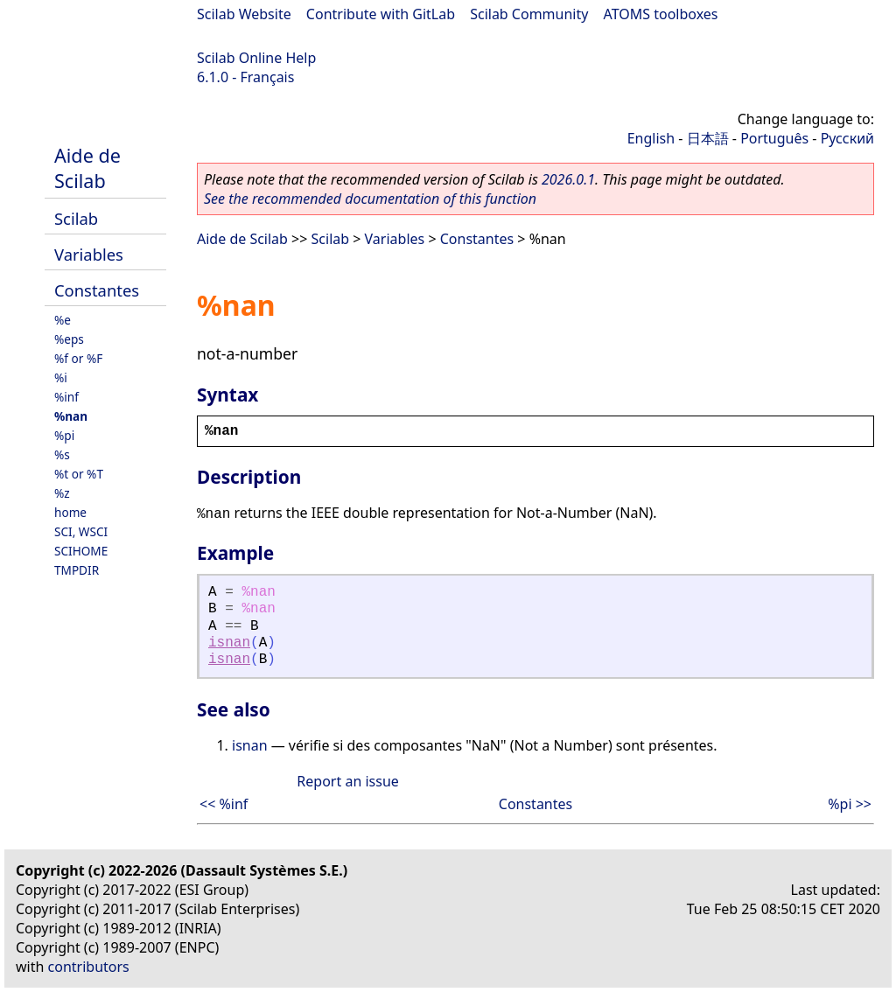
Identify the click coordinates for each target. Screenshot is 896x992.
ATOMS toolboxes (661, 14)
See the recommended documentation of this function (370, 198)
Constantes (96, 290)
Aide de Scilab (87, 168)
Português (774, 138)
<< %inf (224, 804)
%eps (69, 339)
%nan (71, 416)
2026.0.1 (568, 179)
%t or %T (78, 473)
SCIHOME (81, 550)
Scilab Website (244, 14)
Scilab (76, 218)
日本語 (708, 138)
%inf (66, 396)
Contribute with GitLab (380, 14)
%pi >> (850, 804)
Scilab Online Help (256, 57)
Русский (847, 138)
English (651, 138)
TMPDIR (76, 570)
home (70, 512)
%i (60, 377)
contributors (89, 966)
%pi (64, 435)
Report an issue (347, 781)
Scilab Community (529, 14)
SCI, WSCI (81, 531)
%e (62, 319)
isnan (229, 643)
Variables (88, 254)
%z (62, 493)
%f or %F (78, 358)
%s (62, 454)
